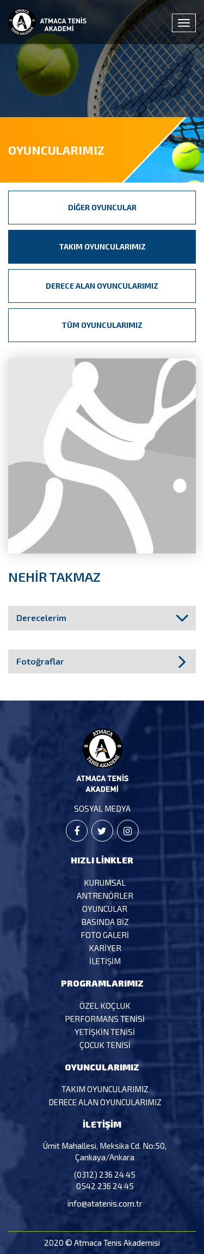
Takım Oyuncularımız (102, 246)
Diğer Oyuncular (102, 207)
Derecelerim (41, 617)
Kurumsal (105, 882)
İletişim (105, 961)
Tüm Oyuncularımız (102, 325)
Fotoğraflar (40, 661)
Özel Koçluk (105, 1005)
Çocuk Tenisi (105, 1045)
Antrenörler (105, 895)
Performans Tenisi (105, 1019)
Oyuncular (104, 909)
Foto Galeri (105, 935)
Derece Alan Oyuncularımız (102, 285)
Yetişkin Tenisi (105, 1032)
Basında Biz (105, 922)
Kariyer (105, 948)
